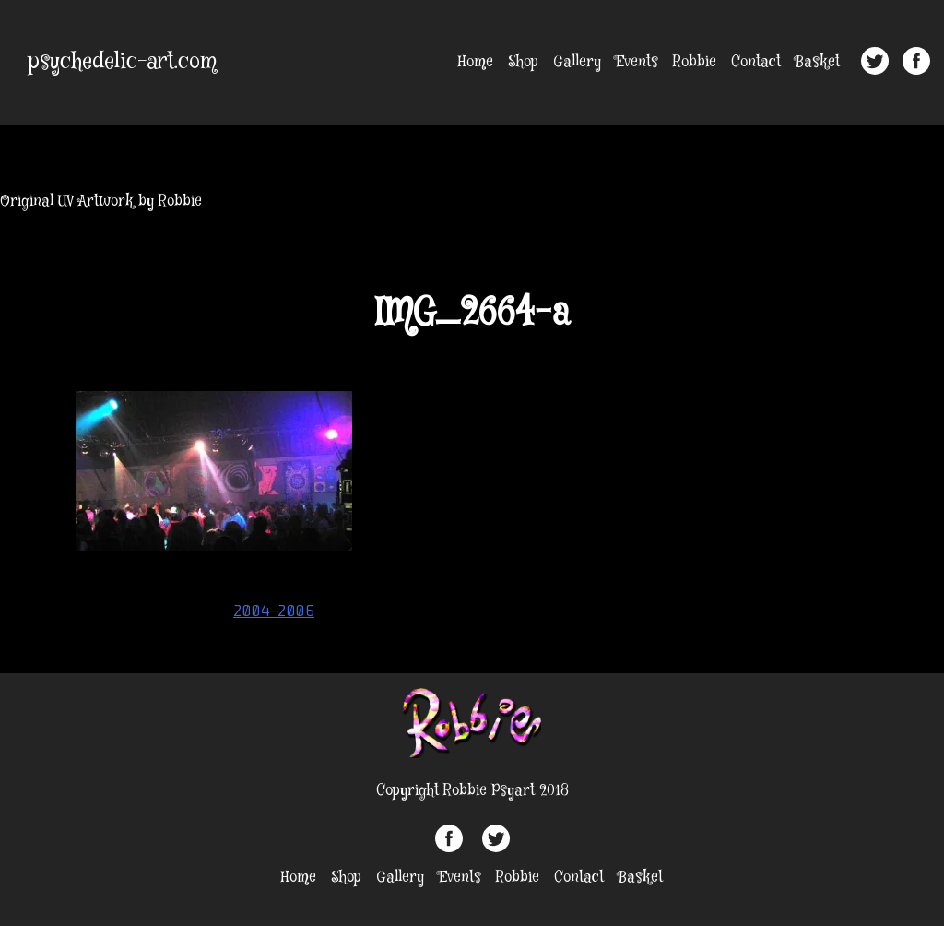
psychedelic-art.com (123, 62)
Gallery (577, 62)
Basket (818, 62)
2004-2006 (273, 610)
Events (637, 62)
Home (475, 62)
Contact (756, 62)
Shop (523, 62)
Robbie (694, 62)
